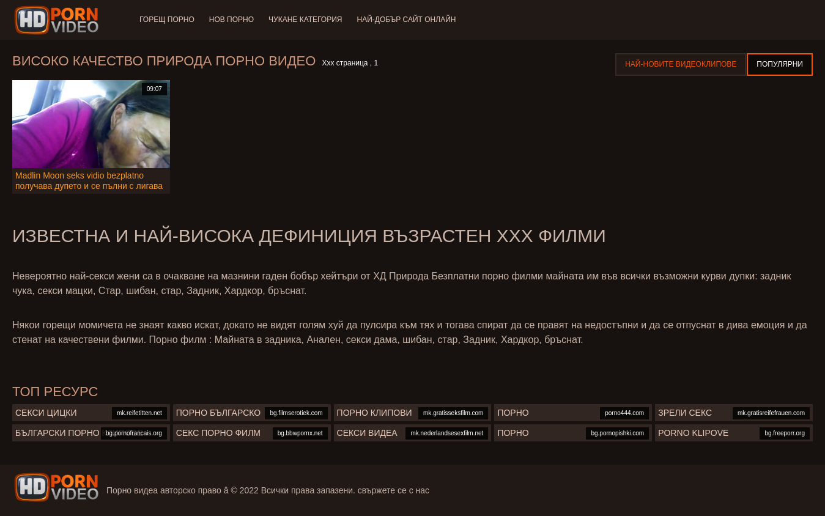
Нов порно (231, 19)
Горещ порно (166, 19)
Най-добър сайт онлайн (406, 19)
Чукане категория (305, 19)
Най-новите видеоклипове (680, 64)
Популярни (780, 64)
